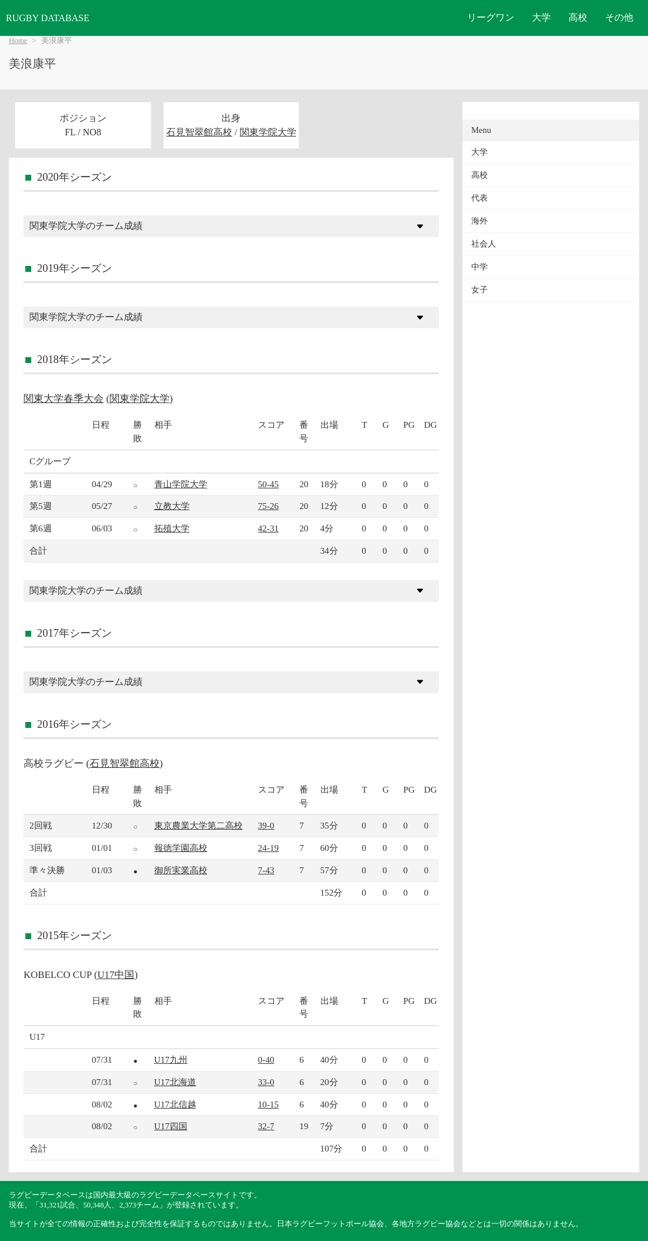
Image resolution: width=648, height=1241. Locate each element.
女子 (479, 289)
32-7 (266, 1126)
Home (18, 40)
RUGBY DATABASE (48, 18)
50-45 (268, 484)
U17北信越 (175, 1104)
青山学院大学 (180, 484)
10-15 (268, 1104)
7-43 (266, 870)
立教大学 (172, 506)
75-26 (268, 506)
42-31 (268, 528)
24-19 (268, 848)
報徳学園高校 (180, 848)
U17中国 (115, 974)
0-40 (266, 1059)
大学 (541, 17)
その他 (619, 17)
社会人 (483, 243)
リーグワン (490, 17)
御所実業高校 (180, 870)
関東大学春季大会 (64, 398)
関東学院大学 (268, 132)
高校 (577, 17)
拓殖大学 (172, 528)
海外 (479, 221)
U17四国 (170, 1126)
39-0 (266, 825)
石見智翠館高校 (199, 132)
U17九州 (170, 1059)
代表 (479, 198)
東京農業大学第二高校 (198, 825)
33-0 (266, 1082)
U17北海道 (175, 1082)
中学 (479, 266)
